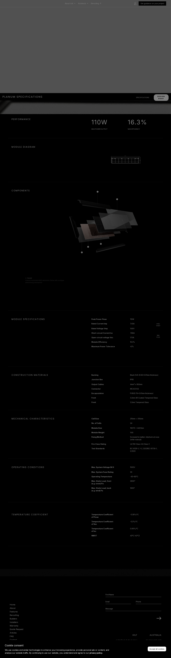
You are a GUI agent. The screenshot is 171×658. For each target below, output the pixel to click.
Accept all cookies (157, 649)
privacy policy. (96, 653)
